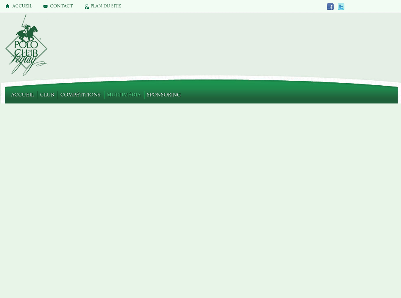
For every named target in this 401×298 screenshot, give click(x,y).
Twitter (341, 6)
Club (47, 95)
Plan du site (106, 6)
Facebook (331, 6)
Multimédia (124, 95)
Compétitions (80, 95)
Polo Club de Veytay (26, 46)
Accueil (22, 95)
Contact (61, 6)
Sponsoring (164, 95)
